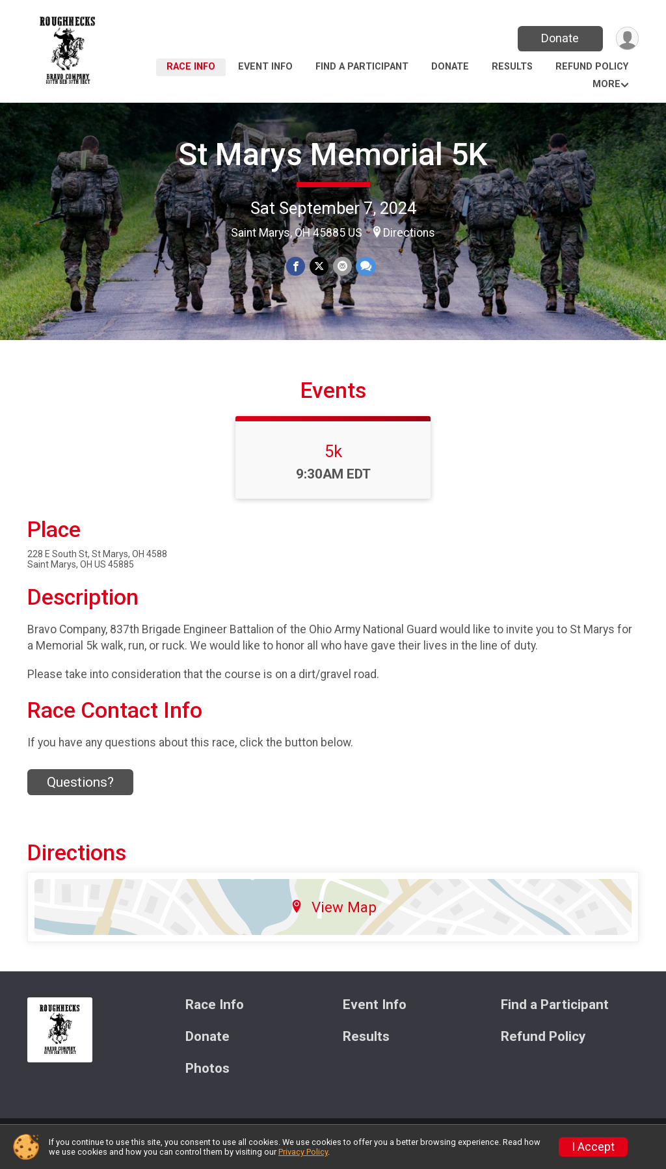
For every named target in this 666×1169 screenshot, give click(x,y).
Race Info (190, 66)
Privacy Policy (303, 1152)
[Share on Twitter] (319, 266)
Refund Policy (591, 66)
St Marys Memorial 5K (333, 154)
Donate (559, 38)
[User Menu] (627, 39)
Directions (409, 232)
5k (333, 461)
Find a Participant (361, 66)
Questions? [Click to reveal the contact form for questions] (80, 792)
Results (512, 66)
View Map (333, 916)
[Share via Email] (341, 266)
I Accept (593, 1146)
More (606, 84)
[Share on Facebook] (296, 266)
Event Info (265, 66)
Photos (207, 1077)
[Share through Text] (365, 266)
